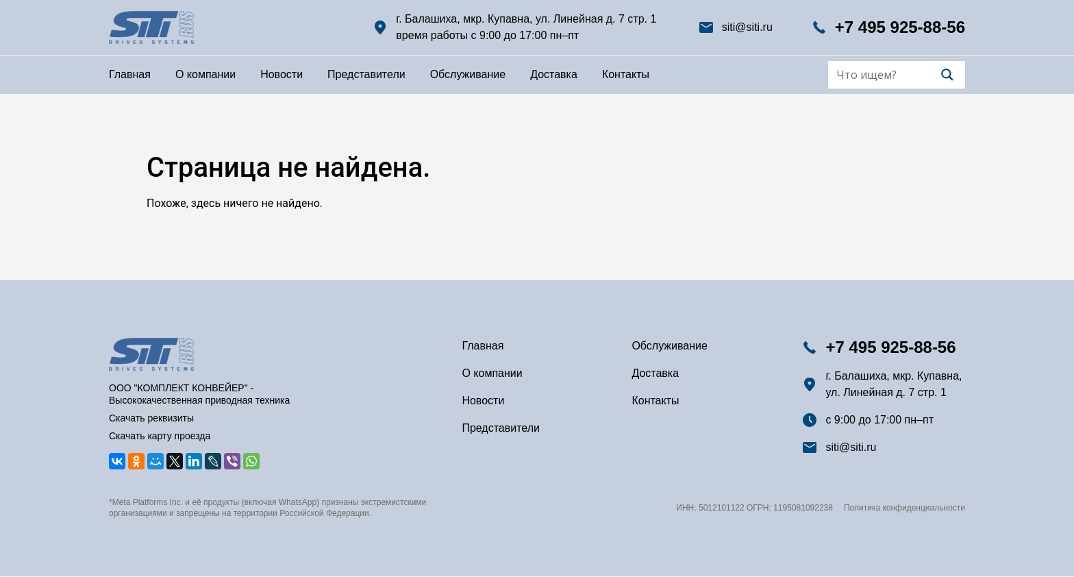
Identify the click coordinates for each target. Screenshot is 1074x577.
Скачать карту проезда (159, 435)
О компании (205, 74)
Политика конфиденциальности (904, 508)
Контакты (625, 74)
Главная (130, 74)
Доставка (553, 74)
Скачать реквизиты (151, 418)
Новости (281, 74)
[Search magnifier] (947, 74)
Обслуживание (467, 74)
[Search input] (887, 74)
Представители (366, 74)
